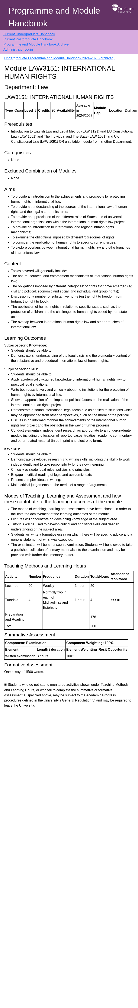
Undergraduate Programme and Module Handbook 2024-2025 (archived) (59, 58)
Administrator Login (18, 49)
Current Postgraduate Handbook (27, 39)
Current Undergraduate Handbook (29, 34)
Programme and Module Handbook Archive (36, 44)
